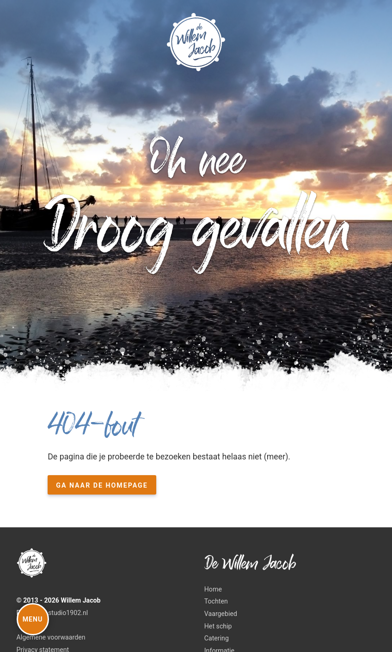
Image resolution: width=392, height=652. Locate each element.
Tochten (216, 601)
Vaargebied (220, 613)
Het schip (218, 626)
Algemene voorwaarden (51, 637)
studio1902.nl (68, 612)
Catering (216, 638)
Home (213, 589)
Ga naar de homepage (102, 485)
